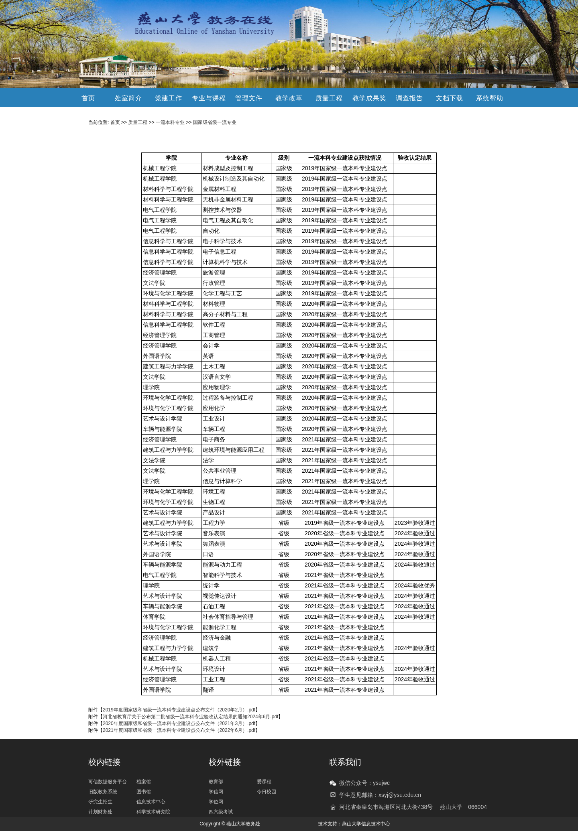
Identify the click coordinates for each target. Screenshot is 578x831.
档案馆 (143, 781)
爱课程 (264, 781)
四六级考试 (221, 812)
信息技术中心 (150, 802)
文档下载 (449, 98)
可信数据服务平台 (107, 781)
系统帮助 (489, 98)
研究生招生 (100, 802)
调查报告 (409, 98)
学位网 (216, 802)
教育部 (216, 781)
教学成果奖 (369, 98)
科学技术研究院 (153, 812)
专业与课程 (209, 98)
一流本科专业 (170, 122)
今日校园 (266, 791)
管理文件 (249, 98)
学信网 (216, 791)
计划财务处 (100, 812)
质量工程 (329, 98)
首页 (88, 98)
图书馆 (143, 791)
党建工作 (168, 98)
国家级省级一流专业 (214, 122)
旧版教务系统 (102, 791)
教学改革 (289, 98)
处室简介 (128, 98)
